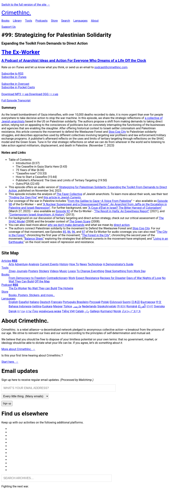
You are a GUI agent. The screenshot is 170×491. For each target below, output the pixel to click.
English (13, 302)
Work (71, 278)
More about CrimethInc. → (18, 349)
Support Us (8, 27)
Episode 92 (63, 211)
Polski (105, 302)
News (83, 264)
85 (64, 231)
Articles (6, 261)
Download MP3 (15, 94)
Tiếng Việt (68, 311)
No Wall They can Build (42, 288)
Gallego (95, 311)
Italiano (34, 302)
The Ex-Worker (18, 288)
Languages (80, 20)
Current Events (49, 264)
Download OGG (43, 94)
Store (54, 20)
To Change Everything (90, 271)
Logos (72, 271)
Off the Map (42, 281)
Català (79, 311)
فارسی (77, 306)
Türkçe (67, 306)
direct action (121, 225)
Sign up (7, 403)
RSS (14, 261)
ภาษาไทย (32, 311)
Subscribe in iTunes (13, 77)
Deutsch (45, 302)
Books (5, 20)
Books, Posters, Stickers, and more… (32, 295)
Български (148, 302)
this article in (62, 197)
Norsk (117, 311)
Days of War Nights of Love (143, 278)
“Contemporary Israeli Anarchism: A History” (37, 214)
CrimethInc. (16, 12)
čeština (37, 306)
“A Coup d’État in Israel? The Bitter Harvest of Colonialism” (125, 207)
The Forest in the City (95, 235)
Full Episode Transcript (16, 100)
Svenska (159, 306)
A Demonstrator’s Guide (118, 264)
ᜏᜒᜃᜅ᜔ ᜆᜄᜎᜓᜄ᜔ (131, 311)
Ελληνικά (116, 302)
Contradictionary (57, 278)
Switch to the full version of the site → (25, 4)
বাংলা (149, 306)
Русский (94, 302)
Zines (12, 271)
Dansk (13, 311)
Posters (33, 271)
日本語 (135, 302)
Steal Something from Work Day (125, 271)
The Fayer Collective (69, 194)
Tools (28, 20)
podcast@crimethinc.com (110, 67)
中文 (159, 302)
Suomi (126, 302)
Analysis (33, 264)
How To (74, 264)
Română (131, 306)
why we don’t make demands (66, 225)
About (95, 20)
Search (65, 20)
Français (56, 302)
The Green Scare (79, 221)
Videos (54, 271)
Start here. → (9, 362)
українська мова (50, 311)
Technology (95, 264)
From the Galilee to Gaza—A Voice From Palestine (99, 201)
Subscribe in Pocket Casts (18, 87)
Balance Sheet (34, 238)
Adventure (21, 264)
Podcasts (41, 20)
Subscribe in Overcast (15, 84)
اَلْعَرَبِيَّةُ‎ (142, 306)
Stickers (44, 271)
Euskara (47, 306)
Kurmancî (106, 311)
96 (73, 231)
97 (83, 231)
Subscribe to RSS (12, 73)
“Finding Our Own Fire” (23, 197)
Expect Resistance (87, 278)
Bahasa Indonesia (20, 306)
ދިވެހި (86, 311)
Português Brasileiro (76, 302)
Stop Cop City (117, 131)
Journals (22, 271)
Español (24, 302)
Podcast (6, 285)
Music (63, 271)
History (64, 264)
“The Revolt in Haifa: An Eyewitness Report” (121, 211)
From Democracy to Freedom (27, 278)
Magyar (58, 306)
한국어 (121, 306)
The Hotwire (65, 288)
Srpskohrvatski (106, 306)
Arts (11, 264)
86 (69, 231)
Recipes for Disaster (113, 278)
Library (17, 20)
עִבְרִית (21, 311)
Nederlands (89, 306)
